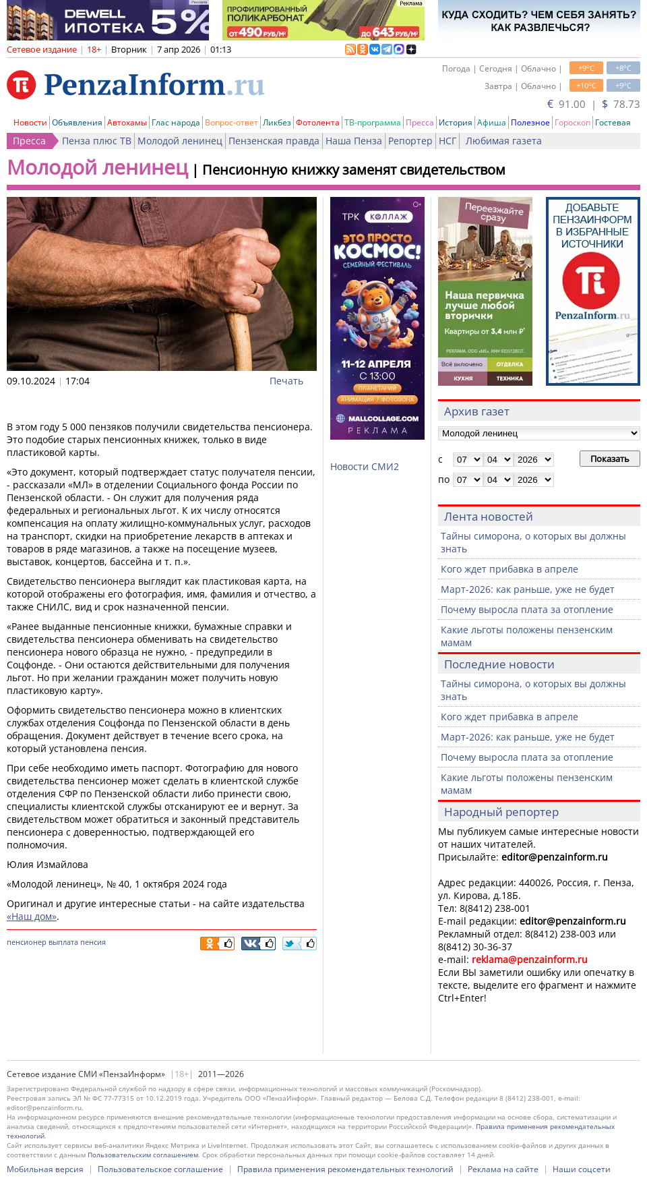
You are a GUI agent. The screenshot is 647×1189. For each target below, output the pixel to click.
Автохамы (127, 122)
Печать (286, 380)
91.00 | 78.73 (593, 104)
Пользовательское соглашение (160, 1169)
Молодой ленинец (179, 140)
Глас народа (176, 122)
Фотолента (318, 122)
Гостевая (613, 122)
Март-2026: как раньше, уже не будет (528, 589)
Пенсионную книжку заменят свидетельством (353, 170)
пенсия (93, 942)
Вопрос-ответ (231, 122)
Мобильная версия (45, 1169)
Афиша (491, 122)
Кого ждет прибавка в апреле (509, 568)
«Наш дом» (32, 916)
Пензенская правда (273, 140)
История (455, 122)
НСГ (447, 140)
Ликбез (277, 122)
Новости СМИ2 (364, 466)
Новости (30, 122)
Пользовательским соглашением (143, 1154)
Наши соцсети (582, 1169)
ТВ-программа (372, 122)
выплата (63, 942)
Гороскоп (572, 122)
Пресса (420, 122)
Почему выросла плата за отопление (527, 609)
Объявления (77, 122)
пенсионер (27, 942)
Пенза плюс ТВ (96, 140)
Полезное (530, 122)
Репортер (410, 140)
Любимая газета (504, 140)
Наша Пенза (354, 140)
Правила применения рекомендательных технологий (345, 1169)
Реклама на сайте (503, 1169)
